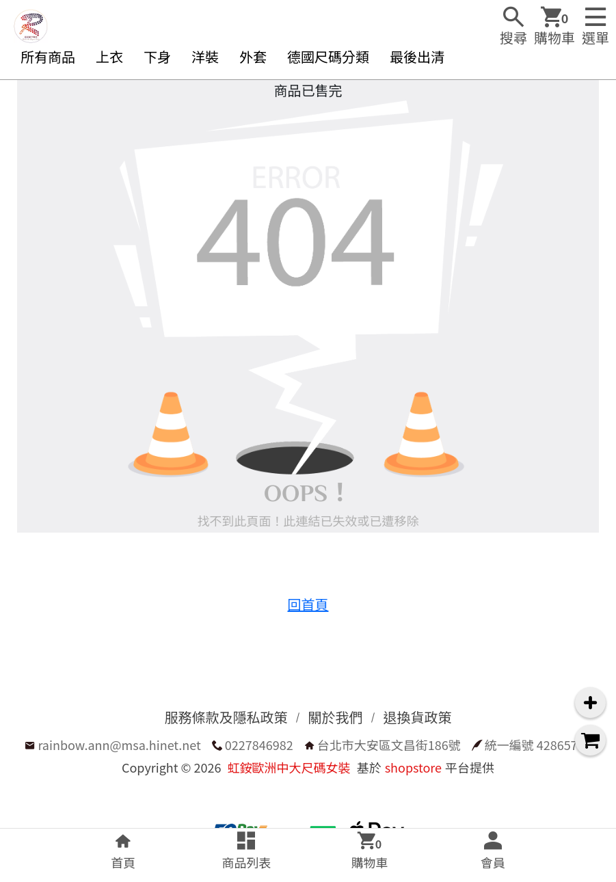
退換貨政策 (418, 717)
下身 (157, 56)
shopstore (413, 767)
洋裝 (205, 56)
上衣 (109, 56)
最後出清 (417, 56)
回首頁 (308, 604)
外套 (253, 56)
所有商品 (48, 56)
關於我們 (335, 717)
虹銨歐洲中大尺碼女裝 (289, 767)
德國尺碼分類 (328, 56)
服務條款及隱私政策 (226, 717)
